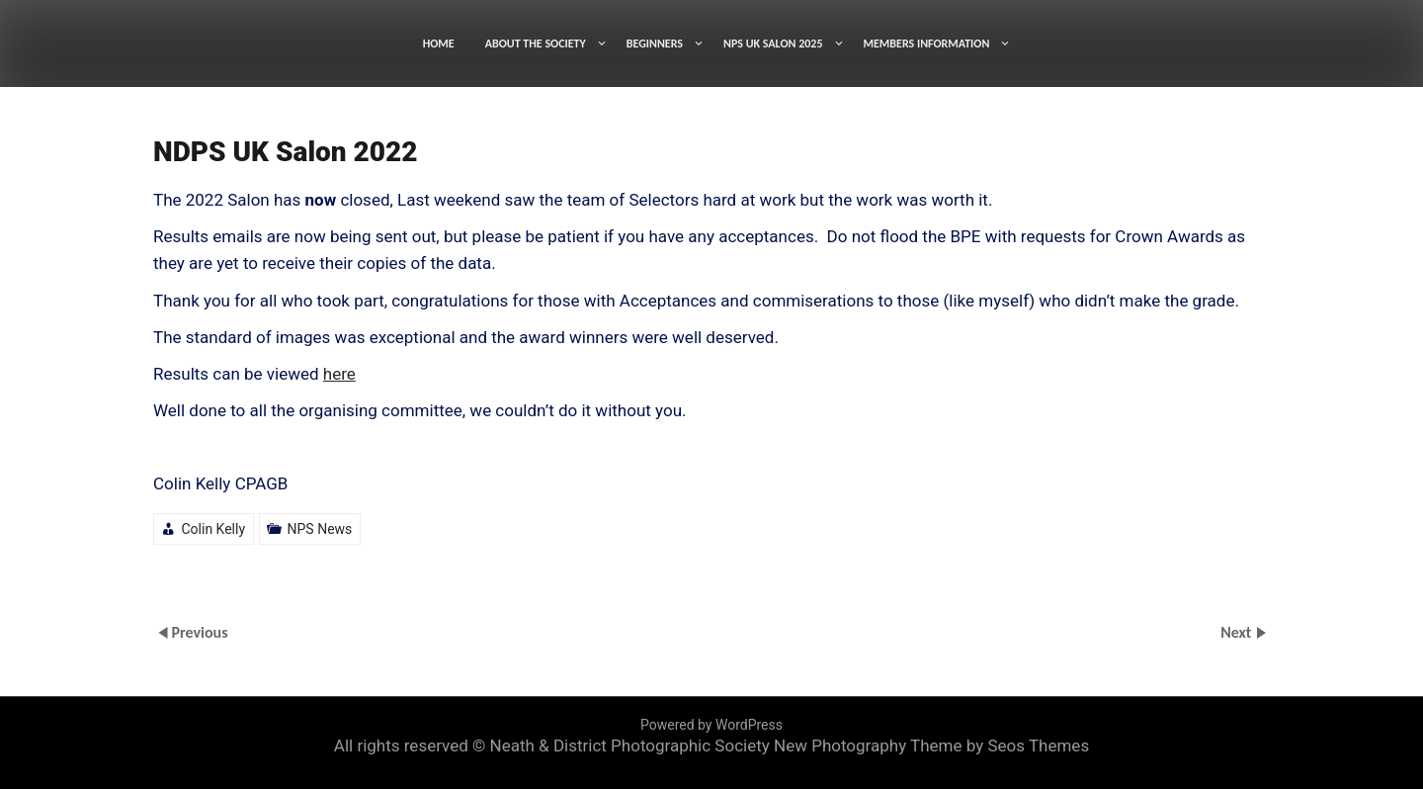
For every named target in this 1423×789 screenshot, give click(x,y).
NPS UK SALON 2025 (773, 43)
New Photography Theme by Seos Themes (931, 745)
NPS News (320, 529)
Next (1237, 631)
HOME (439, 43)
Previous (199, 631)
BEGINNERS (655, 43)
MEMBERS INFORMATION (927, 43)
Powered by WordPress (711, 725)
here (339, 374)
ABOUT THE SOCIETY (535, 43)
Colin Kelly (213, 529)
